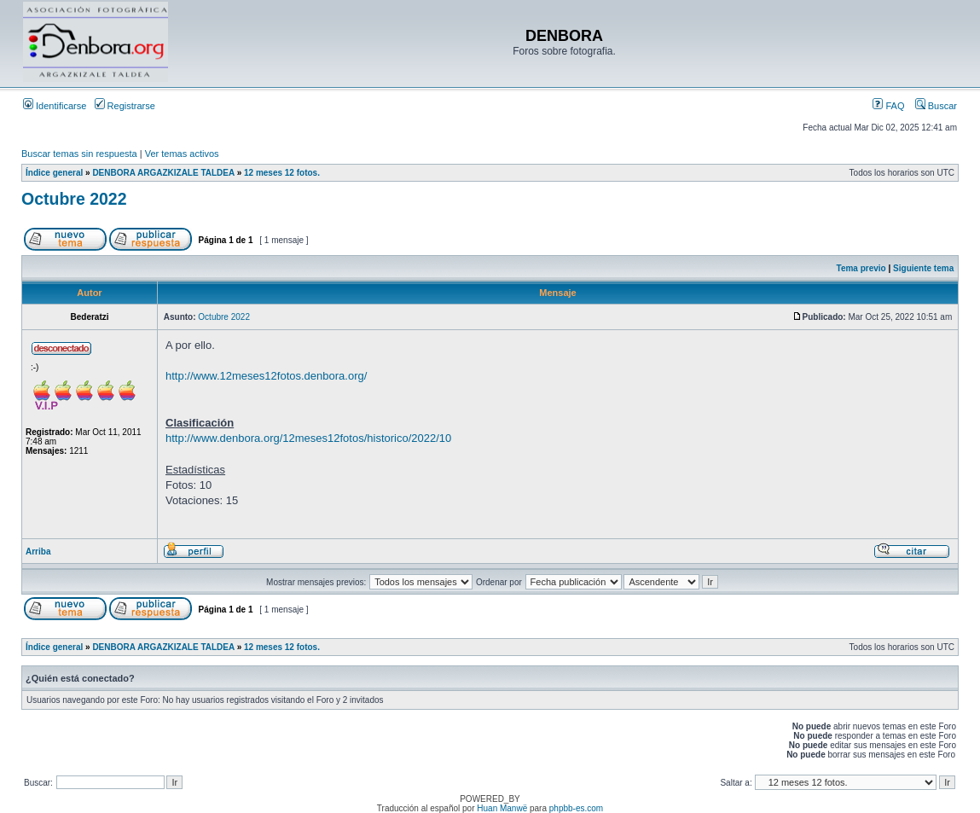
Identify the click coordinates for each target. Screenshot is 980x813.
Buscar (936, 106)
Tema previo (861, 268)
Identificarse (54, 106)
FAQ (888, 106)
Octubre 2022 (74, 198)
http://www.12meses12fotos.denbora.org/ (266, 375)
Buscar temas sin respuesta (79, 153)
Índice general (54, 172)
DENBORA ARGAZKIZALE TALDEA (163, 172)
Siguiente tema (923, 268)
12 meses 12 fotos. (282, 172)
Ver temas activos (182, 153)
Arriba (38, 551)
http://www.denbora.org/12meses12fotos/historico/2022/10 (308, 438)
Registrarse (125, 106)
